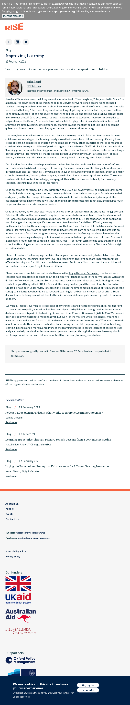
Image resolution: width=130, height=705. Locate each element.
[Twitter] (26, 42)
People (9, 508)
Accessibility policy (15, 551)
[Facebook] (8, 42)
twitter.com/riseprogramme (30, 532)
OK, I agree (88, 686)
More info (88, 691)
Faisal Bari (34, 82)
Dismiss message (13, 15)
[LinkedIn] (17, 42)
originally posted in (41, 351)
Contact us (12, 519)
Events (9, 514)
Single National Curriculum (84, 273)
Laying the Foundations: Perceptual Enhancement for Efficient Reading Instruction (57, 466)
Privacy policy (12, 556)
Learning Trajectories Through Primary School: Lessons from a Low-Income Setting (58, 440)
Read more (11, 422)
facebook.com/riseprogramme (33, 537)
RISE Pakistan (34, 86)
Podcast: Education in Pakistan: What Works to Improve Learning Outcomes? (54, 413)
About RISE (11, 503)
